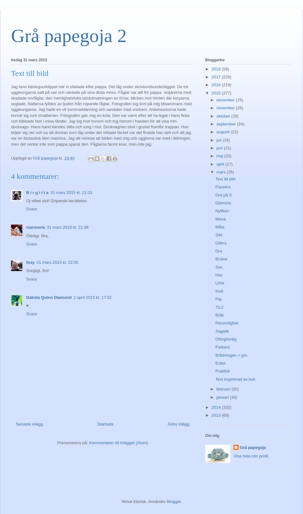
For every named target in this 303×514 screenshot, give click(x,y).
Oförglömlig (225, 339)
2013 (216, 415)
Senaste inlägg (29, 424)
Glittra (220, 243)
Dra (218, 251)
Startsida (105, 424)
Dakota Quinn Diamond (49, 297)
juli (220, 140)
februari (224, 389)
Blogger (174, 501)
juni (220, 148)
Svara (31, 209)
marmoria (35, 227)
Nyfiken (222, 211)
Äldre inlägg (178, 424)
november (226, 108)
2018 (216, 69)
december (226, 100)
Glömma (223, 203)
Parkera (222, 347)
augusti (224, 132)
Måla (219, 227)
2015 (216, 93)
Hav (219, 275)
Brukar (221, 259)
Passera (222, 186)
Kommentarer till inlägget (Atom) (118, 442)
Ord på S (223, 195)
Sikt (218, 235)
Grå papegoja (253, 447)
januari (223, 397)
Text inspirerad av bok (235, 379)
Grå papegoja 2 (69, 35)
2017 (216, 77)
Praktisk (222, 371)
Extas (220, 363)
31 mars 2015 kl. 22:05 (57, 262)
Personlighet (226, 323)
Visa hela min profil (251, 456)
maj (220, 156)
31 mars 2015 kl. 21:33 (71, 192)
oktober (224, 116)
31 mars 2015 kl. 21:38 (67, 227)
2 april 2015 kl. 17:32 (93, 297)
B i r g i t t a (37, 192)
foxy (30, 262)
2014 (216, 407)
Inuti (219, 291)
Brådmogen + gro (231, 355)
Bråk (219, 315)
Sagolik (222, 331)
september (227, 124)
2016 (216, 84)
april (221, 164)
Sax (218, 267)
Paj (218, 299)
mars (222, 172)
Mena (220, 219)
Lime (219, 283)
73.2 (219, 307)
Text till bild (225, 179)
